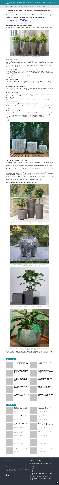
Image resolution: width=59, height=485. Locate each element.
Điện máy (30, 2)
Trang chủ (8, 6)
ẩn (37, 19)
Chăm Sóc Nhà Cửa (36, 2)
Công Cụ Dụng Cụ (12, 2)
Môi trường (43, 2)
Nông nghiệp (48, 2)
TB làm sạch (25, 2)
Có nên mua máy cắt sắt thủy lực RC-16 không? (41, 476)
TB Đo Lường (19, 2)
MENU (7, 2)
